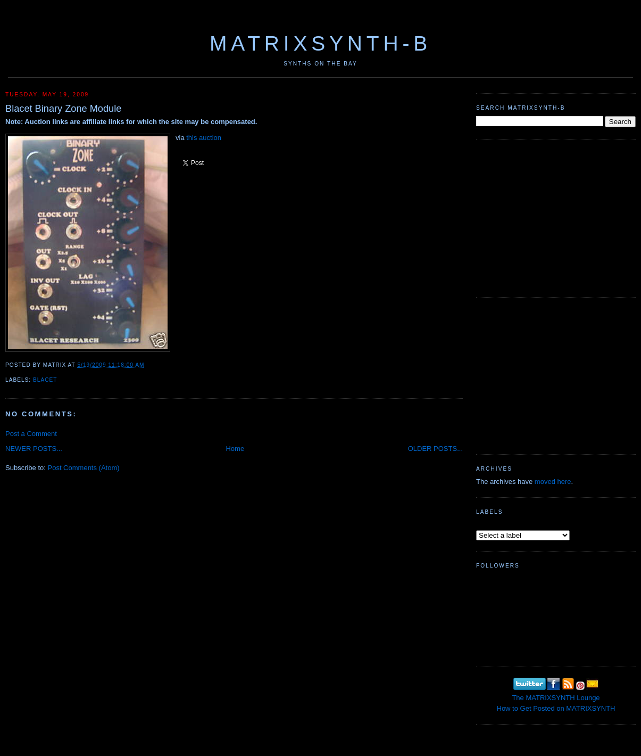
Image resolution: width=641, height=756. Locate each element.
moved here (553, 482)
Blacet (45, 380)
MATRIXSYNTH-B (320, 43)
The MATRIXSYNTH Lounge (556, 698)
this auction (203, 138)
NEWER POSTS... (33, 449)
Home (235, 449)
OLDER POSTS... (435, 449)
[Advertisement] (556, 217)
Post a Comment (31, 434)
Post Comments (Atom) (84, 468)
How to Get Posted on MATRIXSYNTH (556, 708)
